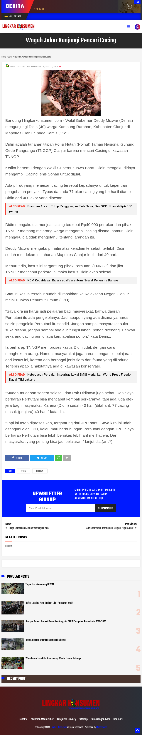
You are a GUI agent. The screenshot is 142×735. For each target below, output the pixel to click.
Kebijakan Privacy (66, 719)
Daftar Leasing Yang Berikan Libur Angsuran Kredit (49, 603)
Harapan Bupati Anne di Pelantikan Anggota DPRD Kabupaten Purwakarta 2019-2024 (66, 621)
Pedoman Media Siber (42, 719)
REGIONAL (40, 471)
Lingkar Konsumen (59, 727)
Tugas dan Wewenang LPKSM (40, 584)
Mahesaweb (101, 727)
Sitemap (83, 719)
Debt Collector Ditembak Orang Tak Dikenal (46, 640)
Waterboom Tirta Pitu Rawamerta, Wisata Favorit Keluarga (53, 658)
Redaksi (23, 719)
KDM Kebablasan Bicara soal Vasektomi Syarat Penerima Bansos (73, 280)
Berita (23, 471)
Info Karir (118, 719)
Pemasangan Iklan (100, 719)
